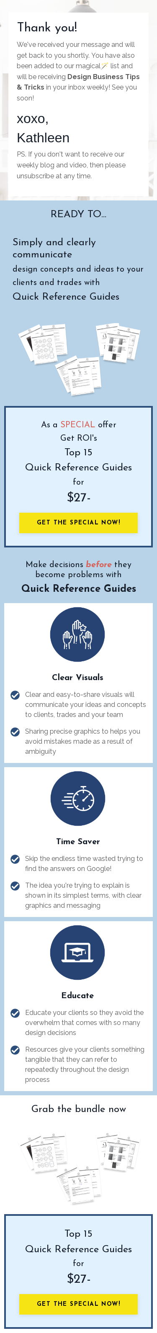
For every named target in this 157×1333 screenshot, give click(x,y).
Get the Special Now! (78, 523)
